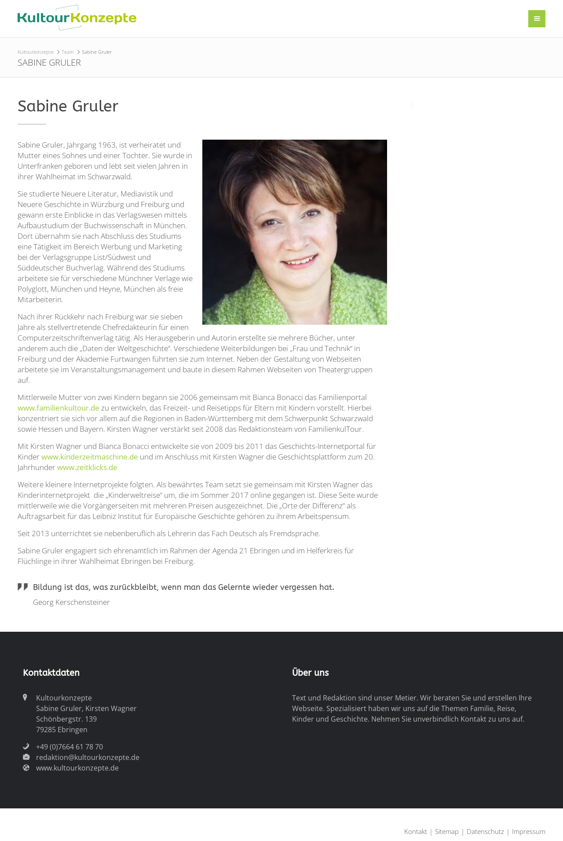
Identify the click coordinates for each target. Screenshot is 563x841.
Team (68, 51)
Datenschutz (485, 831)
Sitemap (447, 831)
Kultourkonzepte (36, 51)
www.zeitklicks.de (87, 467)
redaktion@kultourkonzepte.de (87, 757)
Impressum (528, 831)
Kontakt (415, 831)
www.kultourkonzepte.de (77, 768)
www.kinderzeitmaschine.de (90, 457)
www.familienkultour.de (58, 408)
